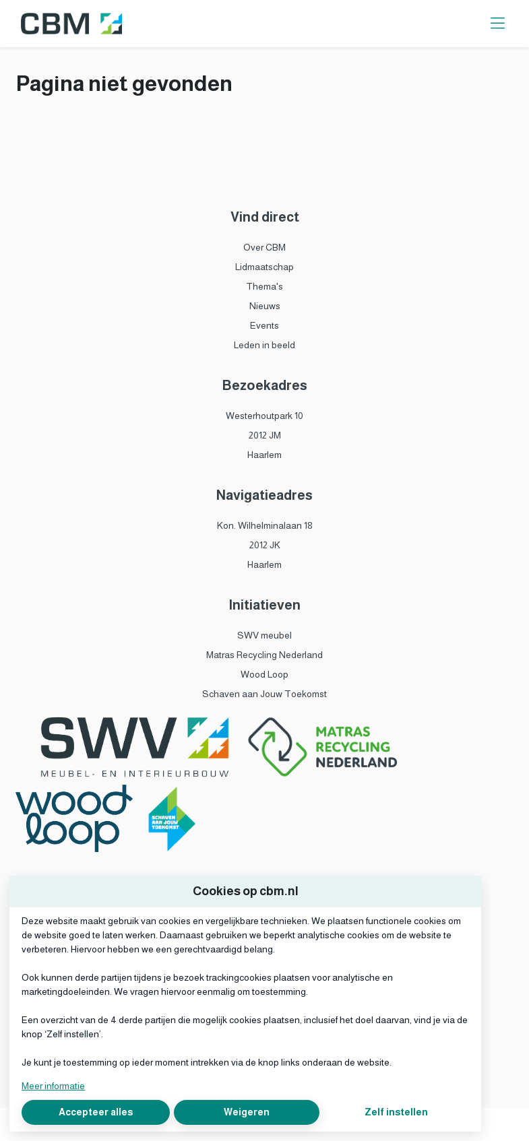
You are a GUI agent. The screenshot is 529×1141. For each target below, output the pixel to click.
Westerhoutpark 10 (264, 415)
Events (264, 325)
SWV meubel (264, 635)
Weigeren (247, 1112)
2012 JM (265, 435)
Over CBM (264, 247)
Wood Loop (264, 674)
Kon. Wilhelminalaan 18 (265, 525)
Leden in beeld (264, 344)
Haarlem (264, 454)
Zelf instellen (396, 1112)
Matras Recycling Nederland (264, 654)
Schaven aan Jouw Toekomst (264, 693)
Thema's (264, 286)
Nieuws (264, 305)
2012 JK (264, 545)
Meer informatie (53, 1085)
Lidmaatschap (264, 266)
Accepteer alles (96, 1112)
